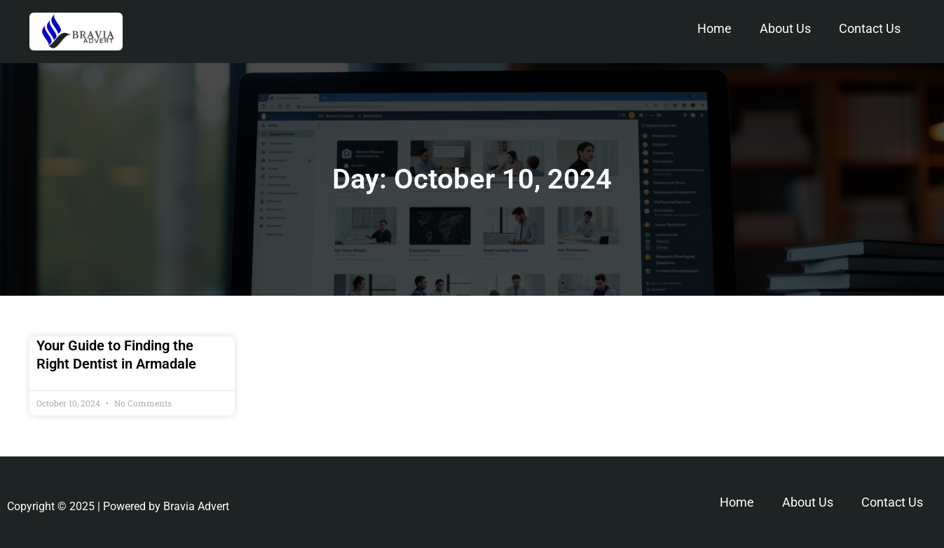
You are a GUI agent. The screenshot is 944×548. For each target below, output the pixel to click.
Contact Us (870, 28)
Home (714, 28)
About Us (785, 28)
